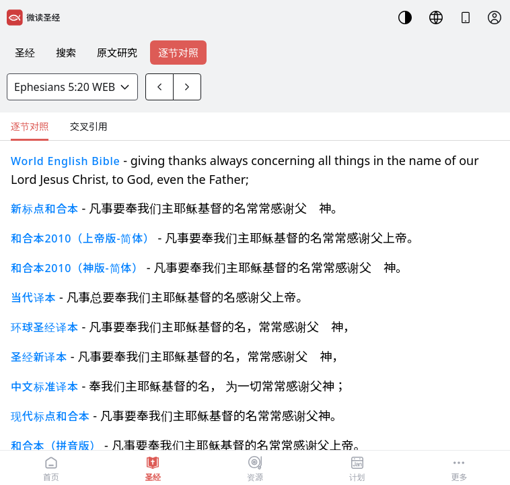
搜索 (66, 52)
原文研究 (117, 52)
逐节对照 (178, 52)
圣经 (25, 52)
